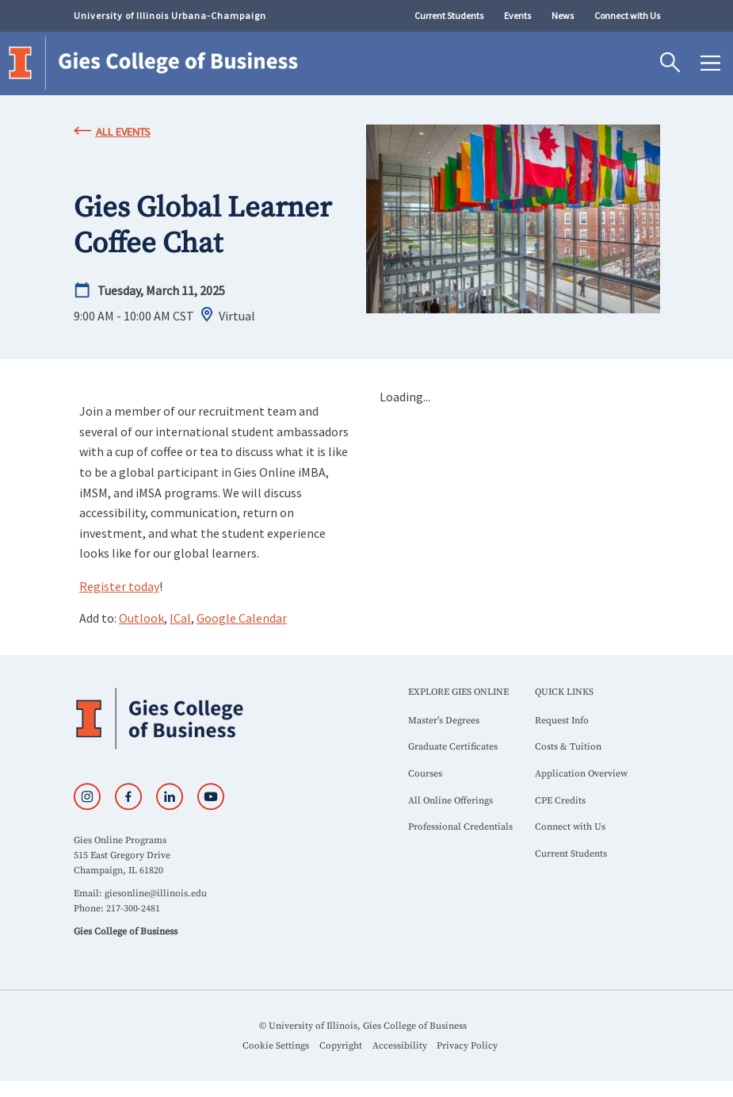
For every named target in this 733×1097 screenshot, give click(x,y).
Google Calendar (242, 618)
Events (517, 15)
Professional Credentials (460, 827)
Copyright (340, 1046)
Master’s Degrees (443, 721)
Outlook (141, 618)
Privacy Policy (467, 1046)
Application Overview (581, 774)
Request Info (562, 721)
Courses (425, 774)
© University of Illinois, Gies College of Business (363, 1026)
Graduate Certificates (453, 747)
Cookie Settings (275, 1046)
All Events (123, 132)
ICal (180, 618)
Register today (119, 586)
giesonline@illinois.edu (156, 893)
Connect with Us (627, 15)
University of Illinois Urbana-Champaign (170, 15)
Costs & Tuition (568, 747)
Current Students (448, 15)
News (563, 15)
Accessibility (399, 1046)
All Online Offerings (450, 801)
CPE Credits (560, 801)
